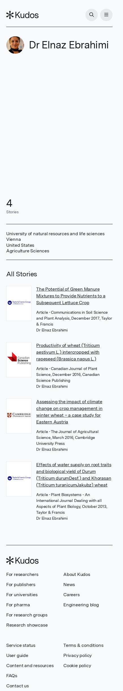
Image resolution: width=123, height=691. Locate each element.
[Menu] (106, 15)
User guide (17, 655)
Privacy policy (77, 655)
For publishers (20, 584)
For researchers (22, 574)
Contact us (17, 685)
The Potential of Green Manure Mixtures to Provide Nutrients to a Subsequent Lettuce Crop (70, 295)
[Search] (91, 15)
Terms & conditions (83, 645)
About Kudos (76, 574)
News (69, 584)
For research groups (27, 615)
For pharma (18, 604)
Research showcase (27, 625)
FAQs (11, 675)
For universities (22, 594)
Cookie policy (77, 665)
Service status (20, 645)
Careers (71, 594)
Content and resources (30, 665)
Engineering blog (81, 604)
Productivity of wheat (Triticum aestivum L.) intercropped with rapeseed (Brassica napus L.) (68, 352)
